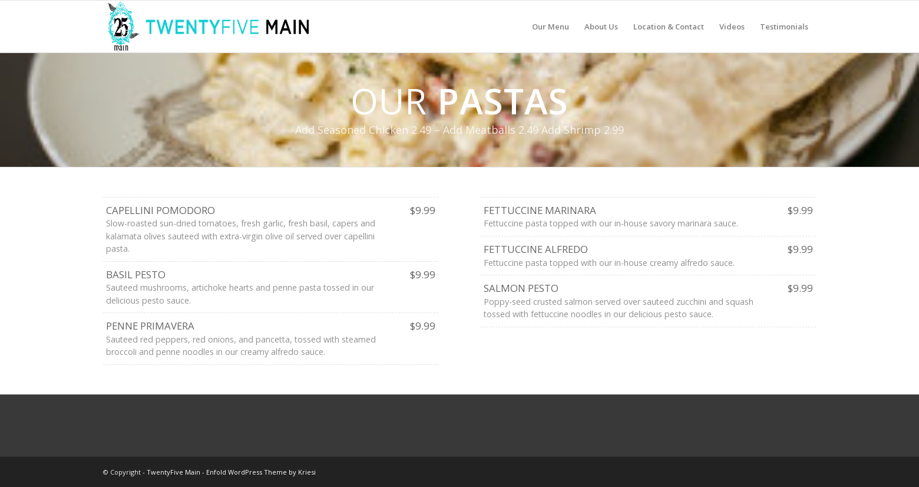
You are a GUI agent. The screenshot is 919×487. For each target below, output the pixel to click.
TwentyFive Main (173, 472)
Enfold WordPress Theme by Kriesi (261, 472)
